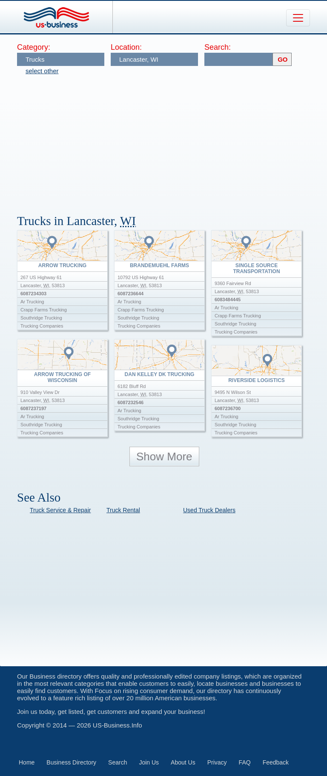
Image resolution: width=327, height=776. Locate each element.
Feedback (276, 762)
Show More (164, 456)
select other (42, 70)
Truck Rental (123, 510)
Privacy (217, 762)
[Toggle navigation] (298, 17)
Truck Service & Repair (60, 510)
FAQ (245, 762)
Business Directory (71, 762)
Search (117, 762)
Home (26, 762)
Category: (33, 47)
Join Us (149, 762)
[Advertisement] (172, 140)
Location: (126, 47)
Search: (217, 47)
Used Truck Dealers (209, 510)
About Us (183, 762)
